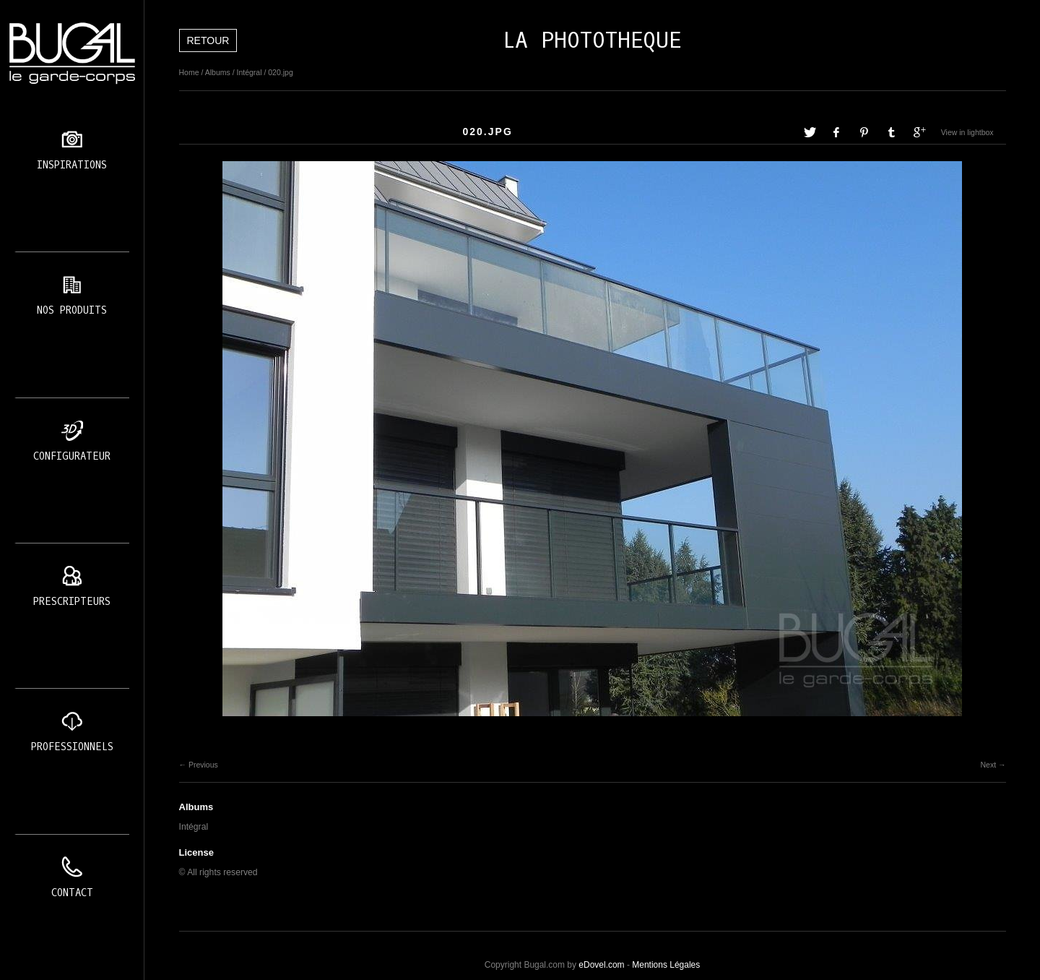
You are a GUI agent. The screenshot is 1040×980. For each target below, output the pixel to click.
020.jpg (280, 72)
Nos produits (72, 310)
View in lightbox (967, 132)
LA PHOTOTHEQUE (592, 40)
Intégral (248, 72)
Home (189, 72)
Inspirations (72, 165)
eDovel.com (601, 965)
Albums (217, 72)
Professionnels (72, 747)
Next (988, 764)
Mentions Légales (666, 965)
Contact (72, 893)
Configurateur (71, 456)
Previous (203, 764)
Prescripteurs (71, 602)
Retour (208, 40)
